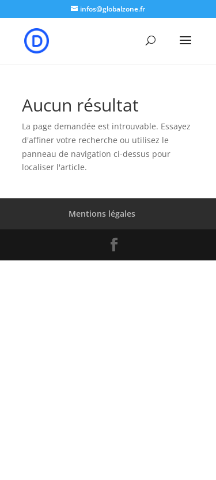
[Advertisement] (108, 368)
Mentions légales (102, 213)
